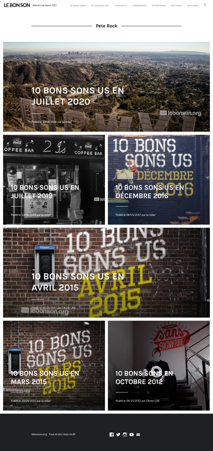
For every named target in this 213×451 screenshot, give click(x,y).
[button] (205, 5)
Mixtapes (176, 5)
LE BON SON (17, 5)
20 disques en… (100, 5)
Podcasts (121, 5)
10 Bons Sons (78, 5)
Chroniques (139, 5)
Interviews (159, 5)
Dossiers (192, 5)
